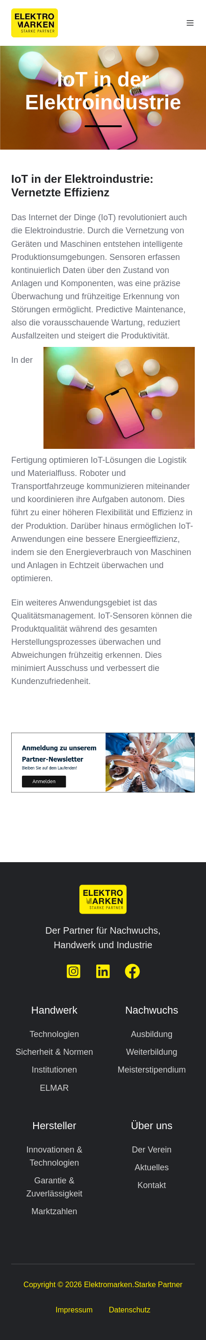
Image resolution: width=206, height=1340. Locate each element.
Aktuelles (152, 1167)
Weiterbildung (152, 1052)
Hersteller (54, 1125)
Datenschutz (129, 1309)
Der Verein (151, 1149)
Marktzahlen (54, 1211)
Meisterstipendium (152, 1069)
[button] (190, 23)
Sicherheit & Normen (54, 1052)
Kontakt (151, 1185)
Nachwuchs (151, 1010)
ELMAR (54, 1088)
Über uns (151, 1125)
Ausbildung (151, 1034)
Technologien (54, 1034)
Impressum (74, 1309)
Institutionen (54, 1069)
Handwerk (54, 1010)
